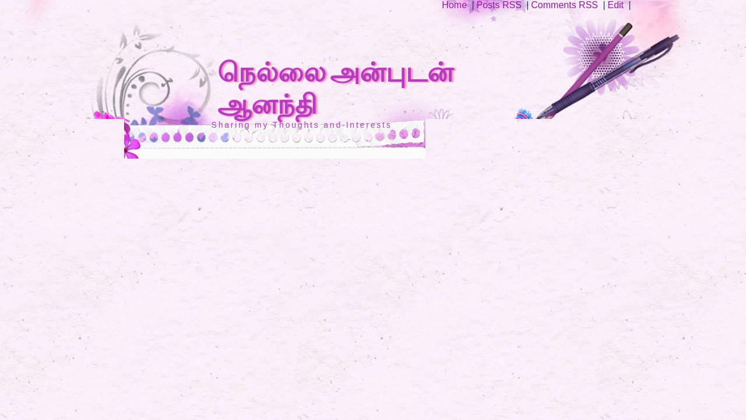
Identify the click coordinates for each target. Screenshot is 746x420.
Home (454, 5)
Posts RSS (499, 5)
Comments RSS (564, 5)
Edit (615, 5)
